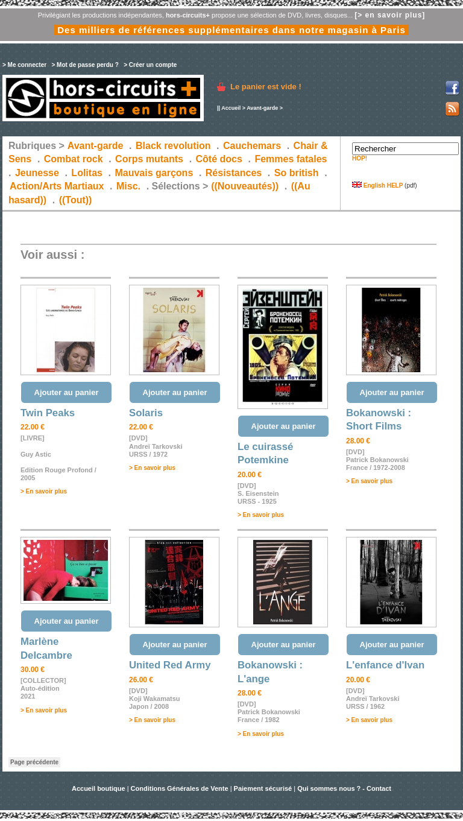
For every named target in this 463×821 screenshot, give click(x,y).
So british (296, 173)
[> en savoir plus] (389, 15)
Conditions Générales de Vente (179, 788)
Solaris (146, 413)
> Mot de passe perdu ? (84, 65)
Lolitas (86, 173)
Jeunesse (37, 173)
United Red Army (170, 665)
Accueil (231, 108)
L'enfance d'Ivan (385, 665)
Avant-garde (262, 108)
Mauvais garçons (154, 173)
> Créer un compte (150, 65)
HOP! (359, 158)
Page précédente (34, 762)
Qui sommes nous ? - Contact (344, 788)
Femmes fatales (290, 159)
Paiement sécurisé (263, 788)
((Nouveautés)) (245, 186)
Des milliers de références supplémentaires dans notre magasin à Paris (231, 30)
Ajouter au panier (66, 392)
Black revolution (173, 146)
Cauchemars (252, 146)
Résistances (234, 173)
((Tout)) (75, 200)
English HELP (377, 185)
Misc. (128, 186)
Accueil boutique (99, 788)
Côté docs (219, 159)
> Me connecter (24, 65)
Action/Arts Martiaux (57, 186)
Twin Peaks (47, 413)
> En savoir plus (43, 491)
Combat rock (73, 159)
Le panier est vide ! (265, 86)
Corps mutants (150, 159)
